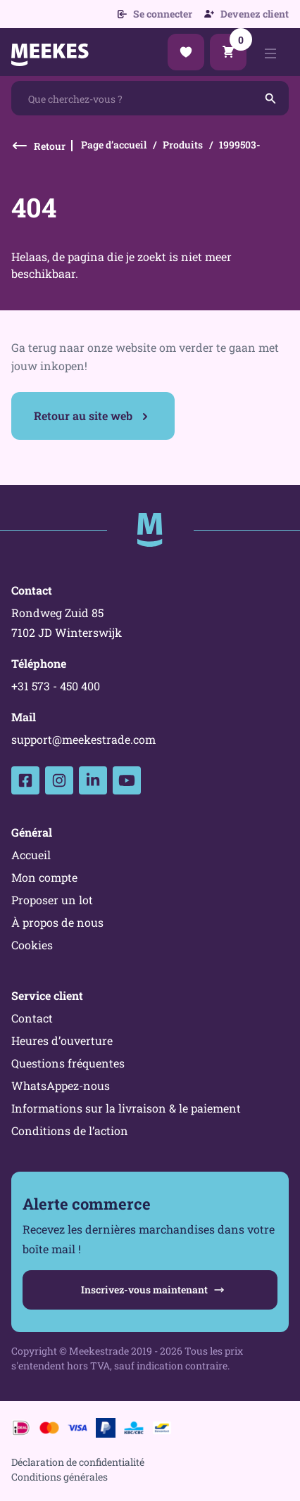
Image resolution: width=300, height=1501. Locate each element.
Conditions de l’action (69, 1130)
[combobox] (150, 98)
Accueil (31, 854)
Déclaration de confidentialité (77, 1462)
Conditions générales (59, 1476)
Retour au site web (83, 415)
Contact (32, 1018)
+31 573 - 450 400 (55, 685)
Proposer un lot (52, 899)
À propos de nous (57, 922)
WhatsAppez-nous (60, 1085)
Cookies (32, 944)
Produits (183, 144)
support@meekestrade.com (83, 739)
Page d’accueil (113, 144)
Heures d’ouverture (62, 1040)
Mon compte (44, 877)
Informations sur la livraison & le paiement (126, 1108)
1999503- (240, 144)
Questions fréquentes (68, 1063)
